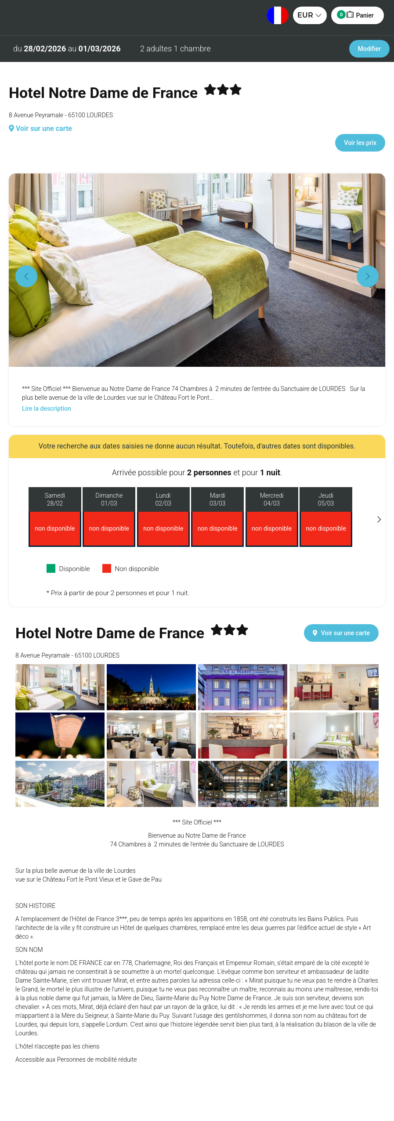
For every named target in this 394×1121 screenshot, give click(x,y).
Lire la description (46, 408)
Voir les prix (360, 142)
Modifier (369, 48)
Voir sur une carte (40, 128)
